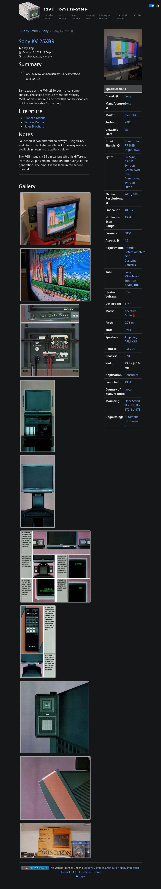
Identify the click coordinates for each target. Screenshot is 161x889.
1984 (128, 382)
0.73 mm (130, 323)
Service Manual (34, 122)
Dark (128, 330)
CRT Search (62, 17)
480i (135, 194)
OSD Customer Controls (131, 260)
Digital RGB (132, 150)
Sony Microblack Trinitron (132, 276)
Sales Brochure (34, 126)
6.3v (127, 292)
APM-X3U (131, 341)
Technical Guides (122, 17)
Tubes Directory (75, 17)
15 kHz (129, 217)
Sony (45, 31)
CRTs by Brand (49, 17)
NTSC (128, 233)
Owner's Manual (35, 118)
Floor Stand (132, 401)
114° (128, 304)
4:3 (127, 240)
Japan (128, 389)
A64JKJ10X (132, 285)
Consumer (131, 375)
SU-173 (135, 410)
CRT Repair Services (104, 17)
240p (128, 194)
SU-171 (129, 405)
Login (80, 876)
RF (126, 145)
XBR (127, 122)
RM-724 (130, 349)
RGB (132, 145)
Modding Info (90, 17)
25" (127, 130)
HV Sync (130, 157)
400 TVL (130, 210)
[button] (117, 96)
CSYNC (129, 161)
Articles (137, 15)
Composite (132, 141)
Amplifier (130, 337)
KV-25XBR (131, 115)
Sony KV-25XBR (36, 41)
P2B (127, 356)
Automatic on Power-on (131, 421)
